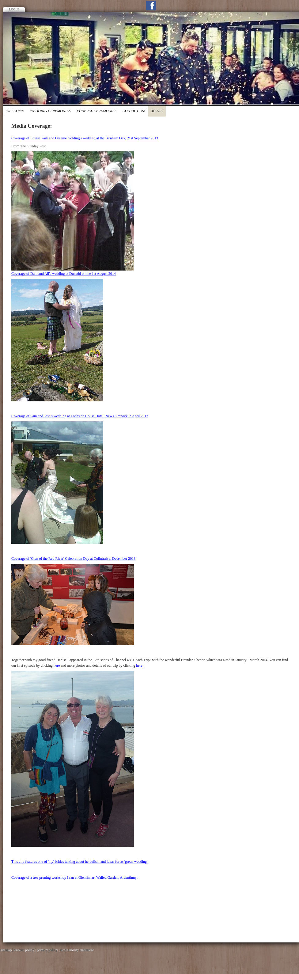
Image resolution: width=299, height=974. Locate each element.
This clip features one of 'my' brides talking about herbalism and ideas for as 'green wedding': (80, 861)
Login (14, 9)
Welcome (15, 111)
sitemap (5, 950)
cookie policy (24, 950)
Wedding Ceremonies (50, 111)
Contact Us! (134, 111)
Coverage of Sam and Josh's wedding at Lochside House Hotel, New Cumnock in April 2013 (79, 416)
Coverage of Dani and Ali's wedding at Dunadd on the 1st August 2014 (63, 273)
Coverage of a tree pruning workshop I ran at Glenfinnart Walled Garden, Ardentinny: (74, 877)
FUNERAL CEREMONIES (96, 111)
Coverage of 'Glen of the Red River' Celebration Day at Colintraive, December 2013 (73, 558)
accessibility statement (76, 950)
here (57, 665)
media (157, 111)
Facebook (151, 5)
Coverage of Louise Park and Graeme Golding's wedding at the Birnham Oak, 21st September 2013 (84, 138)
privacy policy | (48, 950)
